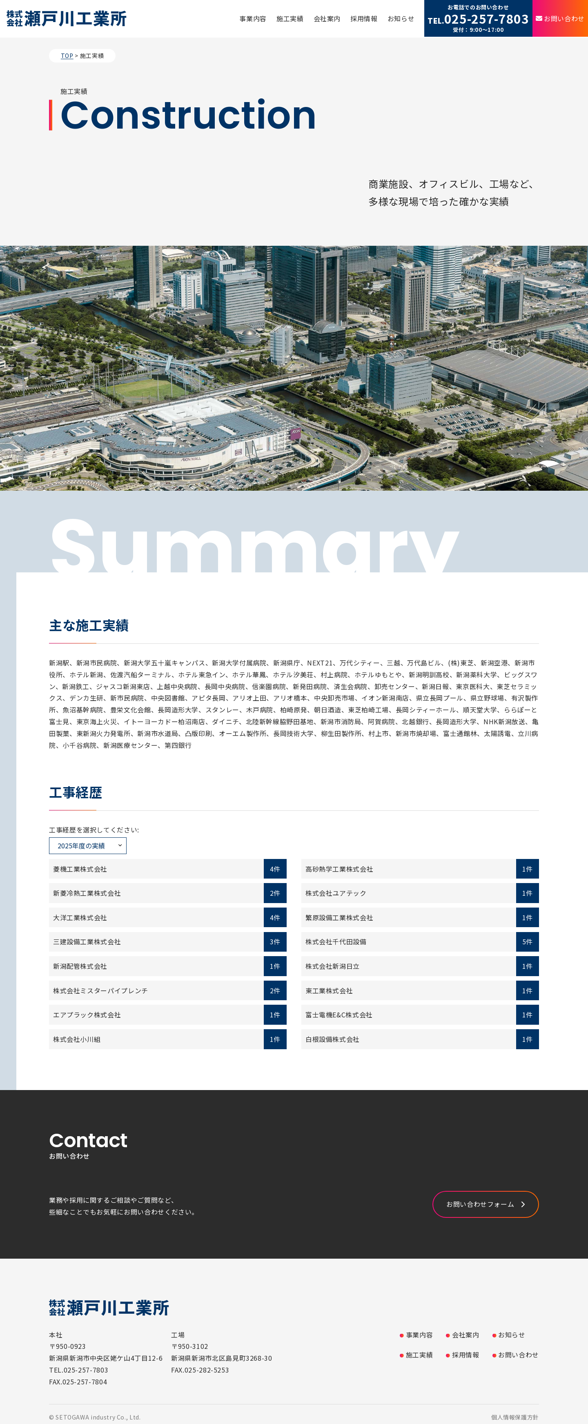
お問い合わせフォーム (480, 1204)
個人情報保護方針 (515, 1417)
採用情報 (364, 18)
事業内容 (253, 18)
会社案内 (327, 18)
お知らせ (401, 18)
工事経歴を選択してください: (94, 829)
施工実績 (290, 18)
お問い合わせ (564, 18)
